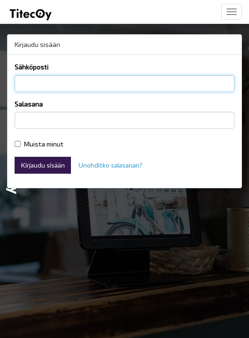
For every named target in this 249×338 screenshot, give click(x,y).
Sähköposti (31, 67)
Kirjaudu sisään (43, 165)
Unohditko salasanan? (110, 165)
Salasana (29, 104)
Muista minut (39, 144)
